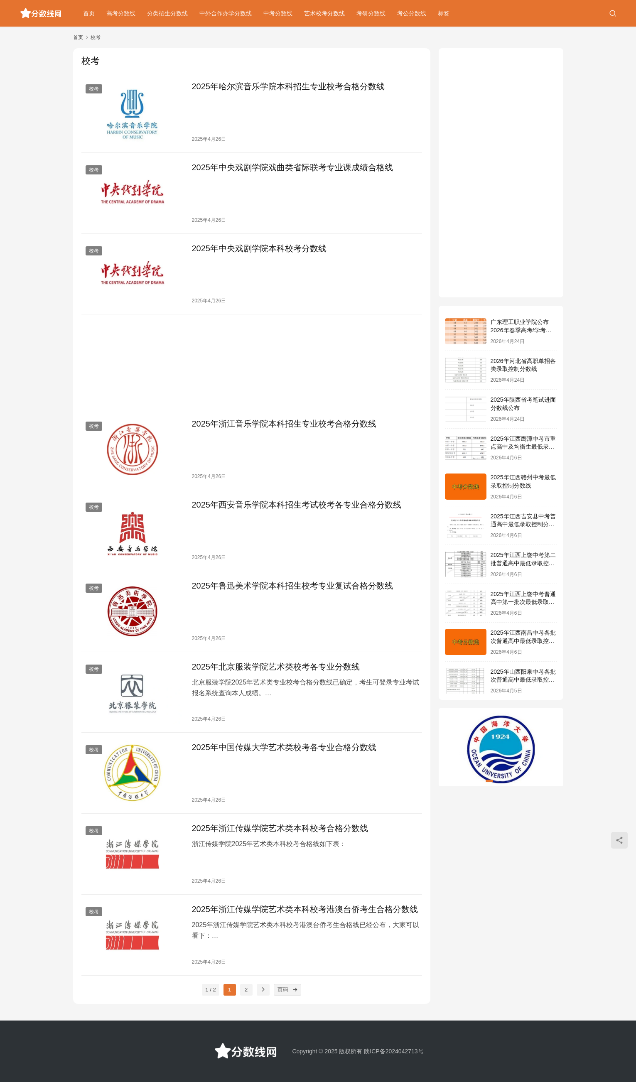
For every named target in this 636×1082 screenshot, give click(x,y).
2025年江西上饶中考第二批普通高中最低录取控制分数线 (523, 563)
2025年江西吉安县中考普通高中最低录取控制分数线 (523, 524)
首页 (89, 13)
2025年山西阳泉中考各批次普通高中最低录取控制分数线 (523, 679)
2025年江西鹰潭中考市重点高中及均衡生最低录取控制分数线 (523, 446)
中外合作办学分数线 (225, 13)
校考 (94, 89)
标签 (443, 13)
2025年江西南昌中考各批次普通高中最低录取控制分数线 (523, 640)
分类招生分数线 (167, 13)
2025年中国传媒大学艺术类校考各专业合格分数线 (284, 747)
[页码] (295, 990)
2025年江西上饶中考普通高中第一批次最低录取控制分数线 (523, 602)
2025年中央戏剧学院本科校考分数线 (259, 248)
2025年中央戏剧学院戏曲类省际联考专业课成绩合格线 (292, 167)
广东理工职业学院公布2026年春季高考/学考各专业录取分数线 (521, 330)
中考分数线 (277, 13)
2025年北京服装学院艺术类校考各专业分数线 (276, 666)
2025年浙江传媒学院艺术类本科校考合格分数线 (280, 828)
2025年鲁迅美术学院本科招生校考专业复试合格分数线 (292, 585)
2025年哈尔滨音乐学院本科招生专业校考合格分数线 (288, 86)
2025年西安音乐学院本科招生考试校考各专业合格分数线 (297, 504)
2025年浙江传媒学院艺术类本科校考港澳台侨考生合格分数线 (305, 909)
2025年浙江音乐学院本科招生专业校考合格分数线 (284, 423)
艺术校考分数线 (324, 13)
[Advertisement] (251, 361)
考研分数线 (371, 13)
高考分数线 (120, 13)
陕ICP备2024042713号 (393, 1051)
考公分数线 (411, 13)
